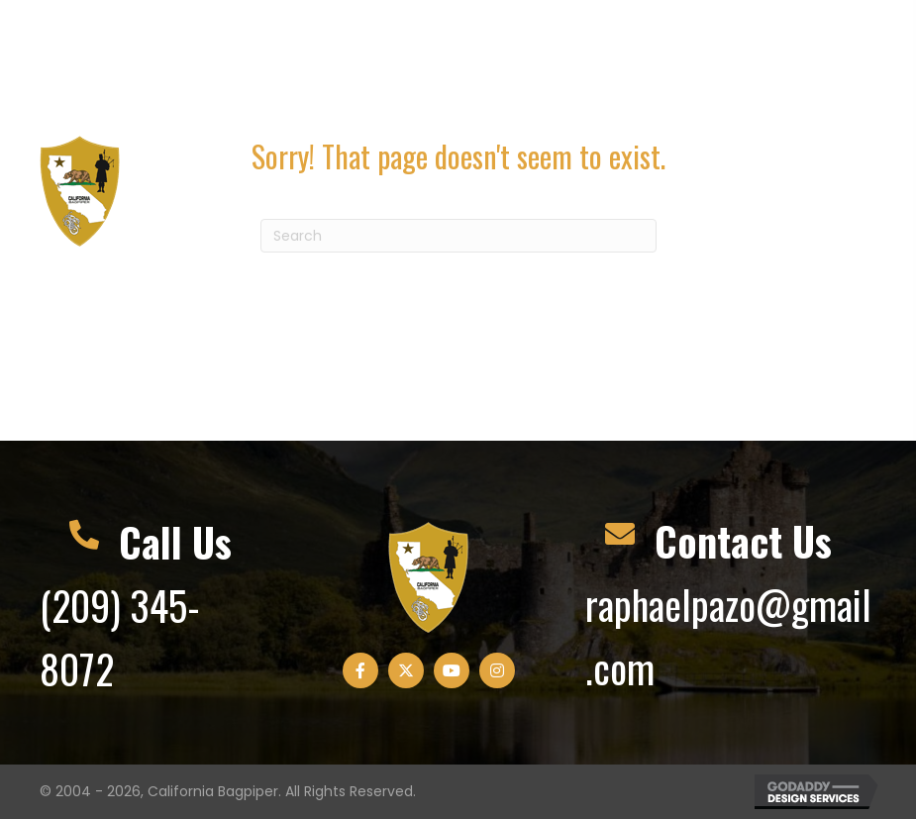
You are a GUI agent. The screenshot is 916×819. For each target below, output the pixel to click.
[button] (722, 62)
